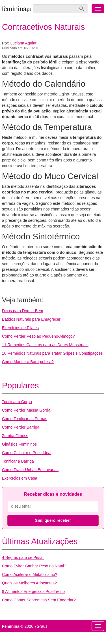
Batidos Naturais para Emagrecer (31, 319)
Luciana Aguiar (23, 43)
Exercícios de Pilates (20, 327)
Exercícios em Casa (19, 478)
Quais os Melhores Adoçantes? (29, 583)
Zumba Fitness (15, 435)
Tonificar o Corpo (17, 401)
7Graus (40, 626)
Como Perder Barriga (20, 427)
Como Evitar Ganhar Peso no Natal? (34, 566)
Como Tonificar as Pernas (24, 418)
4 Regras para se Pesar (23, 557)
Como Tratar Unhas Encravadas (30, 469)
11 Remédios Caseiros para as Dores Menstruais (45, 344)
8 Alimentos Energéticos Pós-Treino (33, 591)
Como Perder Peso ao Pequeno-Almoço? (38, 336)
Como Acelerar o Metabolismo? (29, 574)
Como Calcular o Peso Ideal (26, 452)
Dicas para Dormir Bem (22, 310)
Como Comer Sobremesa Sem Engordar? (39, 600)
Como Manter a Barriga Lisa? (28, 361)
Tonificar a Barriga (18, 461)
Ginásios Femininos (19, 444)
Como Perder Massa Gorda (26, 410)
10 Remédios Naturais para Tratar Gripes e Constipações (52, 353)
